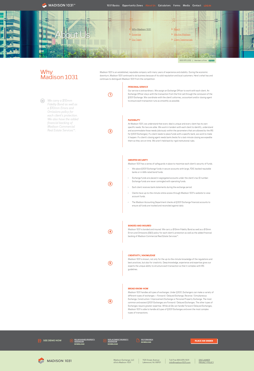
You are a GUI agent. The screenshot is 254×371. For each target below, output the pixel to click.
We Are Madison (182, 34)
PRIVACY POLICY (206, 362)
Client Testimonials (183, 39)
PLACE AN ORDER (204, 341)
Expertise (136, 34)
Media (186, 5)
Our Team (137, 39)
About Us (150, 5)
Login (207, 5)
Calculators (164, 5)
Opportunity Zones (132, 5)
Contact (196, 5)
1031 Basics (113, 5)
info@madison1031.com (179, 362)
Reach (177, 29)
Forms (176, 5)
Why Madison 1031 (141, 29)
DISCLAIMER (204, 360)
